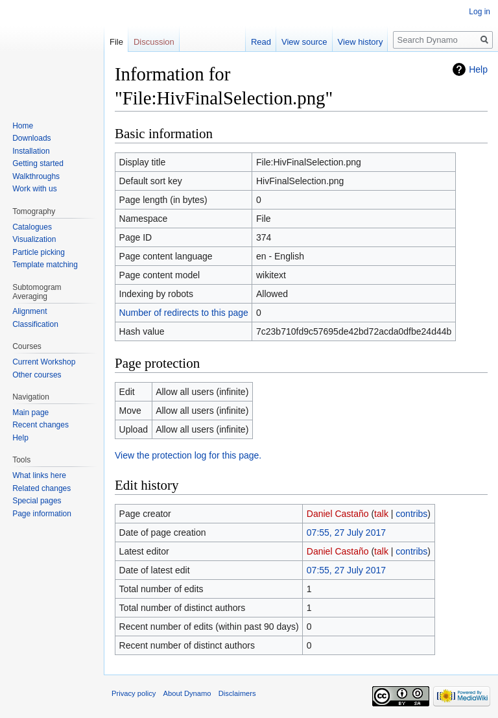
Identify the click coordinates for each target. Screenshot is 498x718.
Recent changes (40, 424)
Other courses (36, 374)
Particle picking (38, 252)
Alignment (29, 311)
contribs (411, 514)
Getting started (38, 163)
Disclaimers (237, 693)
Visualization (34, 239)
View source (304, 42)
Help (478, 69)
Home (22, 125)
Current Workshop (43, 361)
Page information (41, 513)
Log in (479, 11)
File (116, 42)
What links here (39, 475)
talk (381, 514)
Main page (30, 412)
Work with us (34, 188)
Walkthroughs (36, 176)
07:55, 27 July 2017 (346, 532)
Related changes (41, 488)
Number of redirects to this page (183, 312)
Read (261, 42)
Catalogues (32, 227)
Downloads (31, 138)
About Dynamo (187, 693)
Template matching (45, 264)
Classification (35, 324)
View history (360, 42)
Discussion (154, 42)
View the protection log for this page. (188, 455)
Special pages (36, 500)
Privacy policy (134, 693)
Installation (30, 151)
